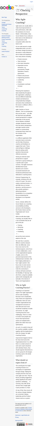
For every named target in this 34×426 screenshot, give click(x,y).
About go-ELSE (19, 420)
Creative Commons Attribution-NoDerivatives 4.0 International (23, 409)
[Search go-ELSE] (29, 9)
